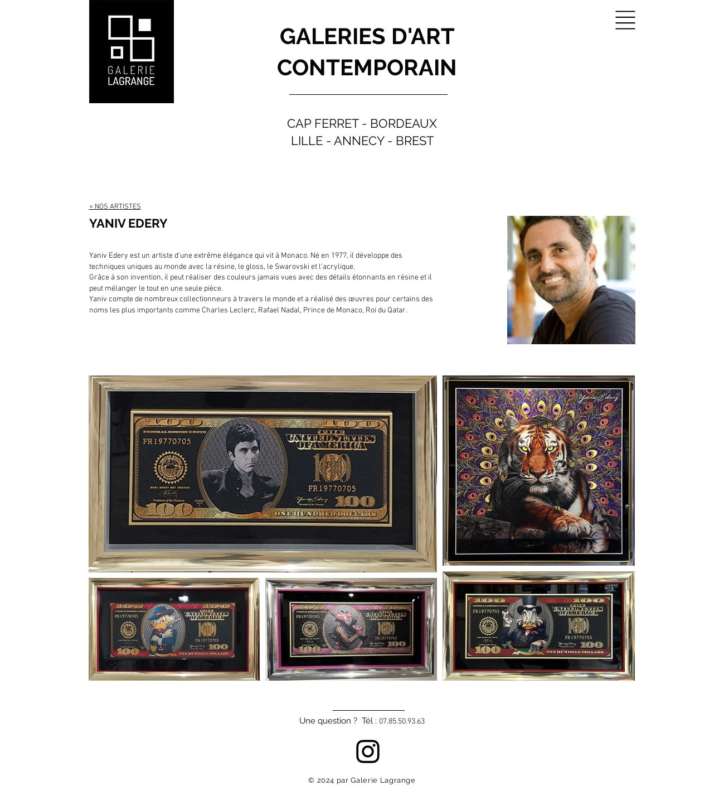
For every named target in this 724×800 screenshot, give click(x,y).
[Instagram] (367, 751)
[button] (625, 20)
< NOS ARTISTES (115, 207)
